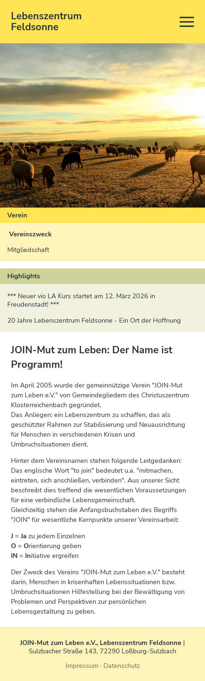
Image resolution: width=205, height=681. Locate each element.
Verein (17, 215)
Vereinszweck (30, 234)
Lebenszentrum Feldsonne (46, 21)
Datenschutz (121, 665)
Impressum (82, 665)
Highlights (23, 276)
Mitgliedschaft (28, 249)
